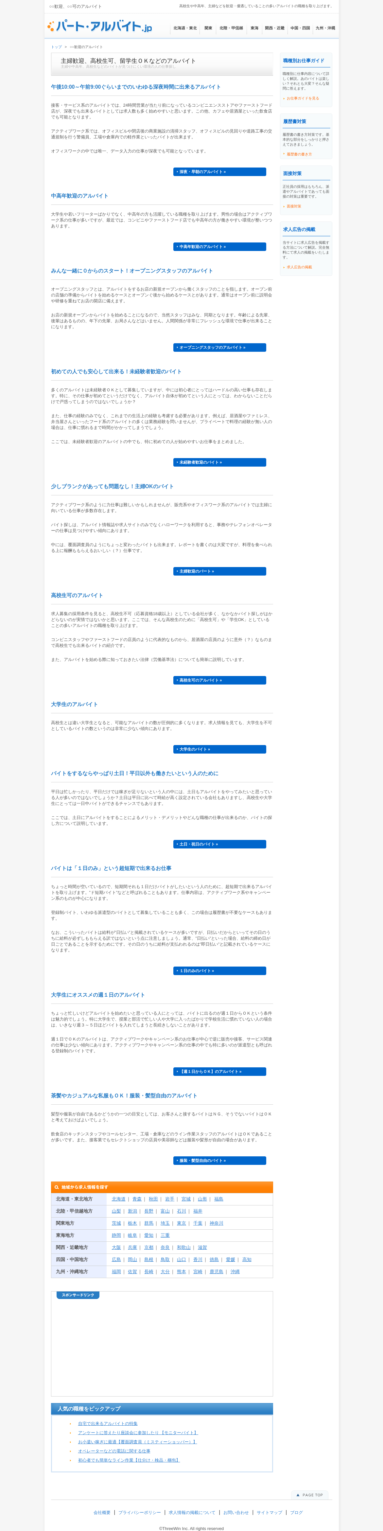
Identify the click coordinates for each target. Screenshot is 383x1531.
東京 (181, 1223)
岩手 (169, 1199)
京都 (148, 1247)
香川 (197, 1259)
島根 (148, 1259)
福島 (218, 1199)
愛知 (148, 1235)
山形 (202, 1199)
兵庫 (132, 1247)
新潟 (132, 1211)
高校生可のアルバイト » (201, 680)
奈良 (165, 1247)
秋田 (153, 1199)
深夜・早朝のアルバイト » (203, 171)
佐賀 (132, 1271)
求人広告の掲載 (299, 267)
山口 (181, 1259)
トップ (56, 47)
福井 (197, 1211)
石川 (181, 1211)
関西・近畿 (274, 28)
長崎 (148, 1271)
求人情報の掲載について (192, 1512)
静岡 (116, 1235)
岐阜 (132, 1235)
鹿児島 (216, 1271)
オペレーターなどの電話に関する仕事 (114, 1451)
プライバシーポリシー (139, 1512)
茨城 (116, 1223)
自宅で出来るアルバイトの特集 (108, 1423)
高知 (247, 1259)
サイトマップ (269, 1512)
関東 (208, 28)
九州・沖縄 (326, 28)
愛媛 (230, 1259)
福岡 (116, 1271)
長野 (148, 1211)
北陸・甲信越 (231, 28)
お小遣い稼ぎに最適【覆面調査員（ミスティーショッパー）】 (137, 1441)
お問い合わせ (236, 1512)
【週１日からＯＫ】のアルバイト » (211, 1071)
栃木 (132, 1223)
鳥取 (165, 1259)
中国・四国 (300, 28)
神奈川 (216, 1223)
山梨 (116, 1211)
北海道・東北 (185, 28)
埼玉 (165, 1223)
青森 (137, 1199)
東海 (254, 28)
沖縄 (235, 1271)
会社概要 (102, 1512)
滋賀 (202, 1247)
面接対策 (294, 206)
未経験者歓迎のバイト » (201, 462)
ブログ (296, 1512)
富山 (165, 1211)
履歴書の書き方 (299, 154)
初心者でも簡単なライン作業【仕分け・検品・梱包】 (129, 1460)
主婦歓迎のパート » (197, 571)
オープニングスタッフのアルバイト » (213, 347)
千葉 (197, 1223)
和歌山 (184, 1247)
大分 (165, 1271)
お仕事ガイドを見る (303, 98)
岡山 (132, 1259)
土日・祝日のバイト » (199, 844)
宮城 (186, 1199)
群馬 (148, 1223)
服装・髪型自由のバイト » (203, 1160)
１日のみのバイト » (197, 971)
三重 (165, 1235)
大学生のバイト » (195, 749)
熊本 (181, 1271)
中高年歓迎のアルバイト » (203, 246)
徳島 (214, 1259)
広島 (116, 1259)
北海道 (119, 1199)
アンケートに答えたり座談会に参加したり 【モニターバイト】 (138, 1432)
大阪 (116, 1247)
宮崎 (197, 1271)
